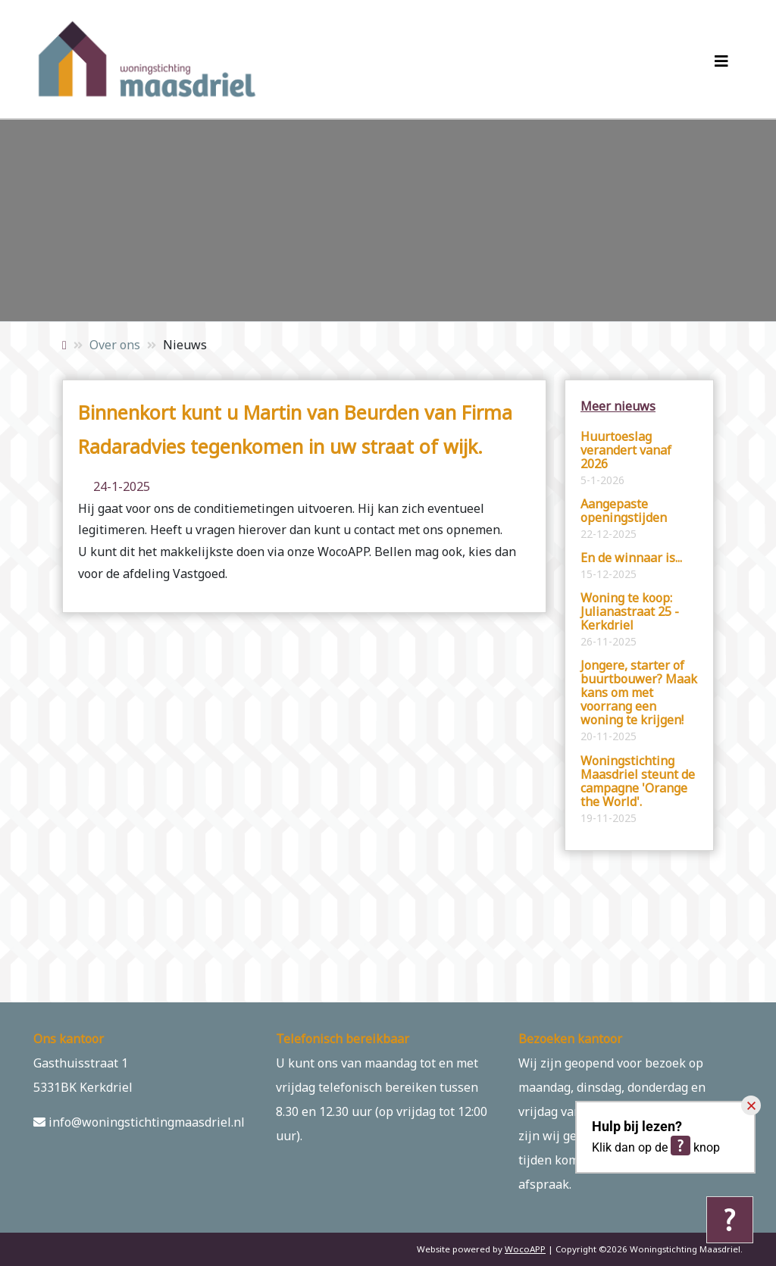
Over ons (114, 344)
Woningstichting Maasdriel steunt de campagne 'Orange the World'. (637, 789)
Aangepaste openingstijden (623, 519)
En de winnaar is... (631, 566)
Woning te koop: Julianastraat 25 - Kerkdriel (629, 620)
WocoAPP (525, 1249)
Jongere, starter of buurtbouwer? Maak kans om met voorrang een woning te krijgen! (638, 700)
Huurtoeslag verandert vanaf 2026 (625, 458)
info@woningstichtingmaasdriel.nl (139, 1122)
